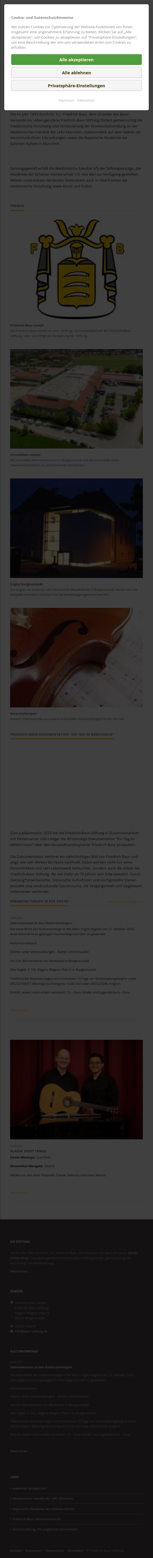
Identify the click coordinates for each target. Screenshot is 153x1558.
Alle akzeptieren (76, 59)
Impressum (66, 100)
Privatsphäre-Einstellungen (76, 85)
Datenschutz (85, 100)
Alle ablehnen (76, 72)
